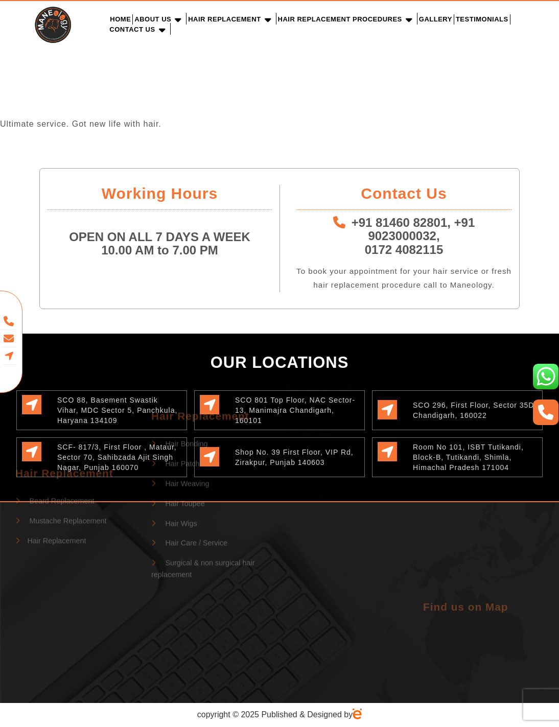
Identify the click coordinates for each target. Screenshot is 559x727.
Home (120, 19)
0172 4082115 (404, 249)
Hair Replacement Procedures (340, 19)
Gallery (435, 19)
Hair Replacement (224, 19)
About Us (152, 19)
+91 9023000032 (421, 229)
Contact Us (132, 29)
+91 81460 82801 (400, 222)
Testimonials (482, 19)
